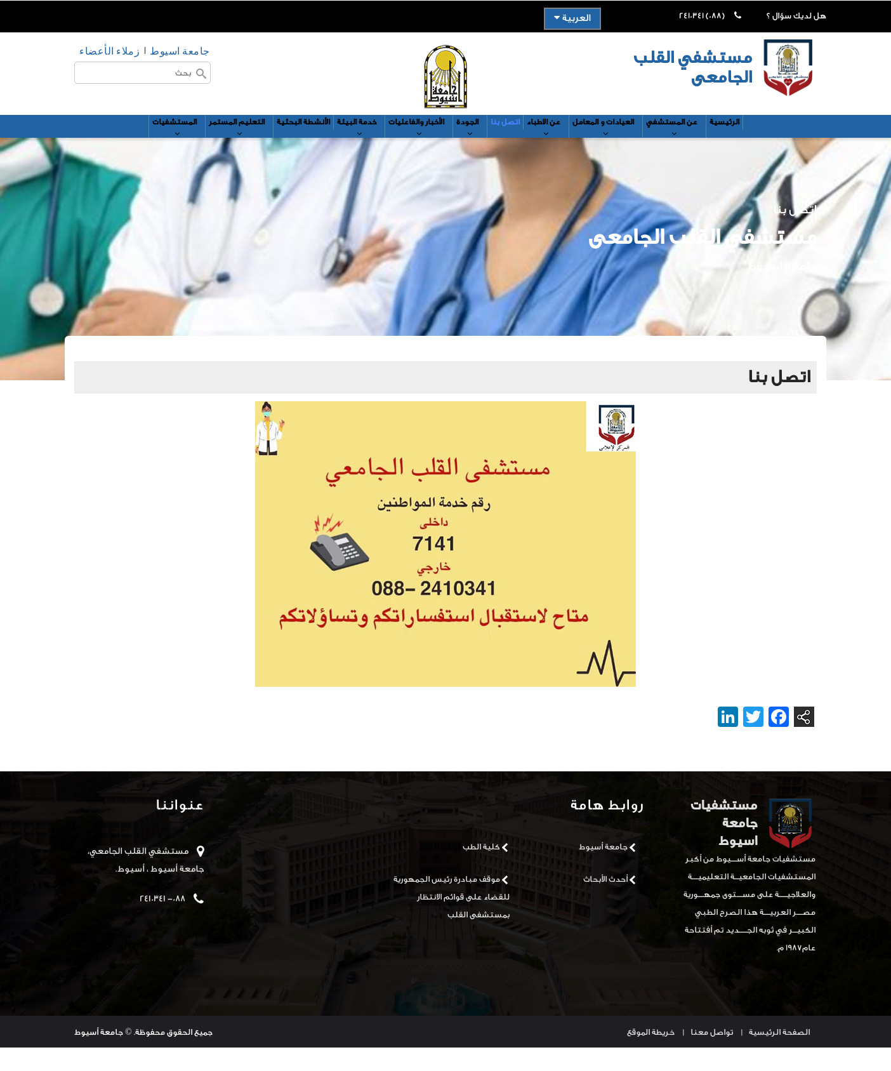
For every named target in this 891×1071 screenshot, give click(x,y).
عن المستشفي (724, 144)
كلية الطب (481, 869)
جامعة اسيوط (180, 50)
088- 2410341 (162, 922)
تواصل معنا (711, 1055)
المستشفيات (118, 144)
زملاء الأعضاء (109, 50)
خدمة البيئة (339, 144)
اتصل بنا (519, 138)
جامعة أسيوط (603, 869)
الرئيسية (784, 138)
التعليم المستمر (194, 144)
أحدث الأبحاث (605, 902)
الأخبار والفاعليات (412, 144)
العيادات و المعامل (641, 144)
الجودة (475, 144)
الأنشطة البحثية (271, 138)
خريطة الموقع (651, 1055)
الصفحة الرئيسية (779, 1055)
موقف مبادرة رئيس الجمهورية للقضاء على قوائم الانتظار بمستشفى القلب (451, 919)
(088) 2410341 (702, 15)
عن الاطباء (568, 144)
